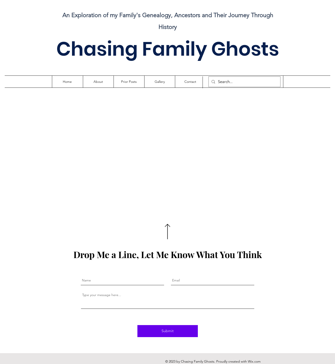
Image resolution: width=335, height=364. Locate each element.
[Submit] (167, 331)
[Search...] (244, 82)
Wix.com (254, 361)
